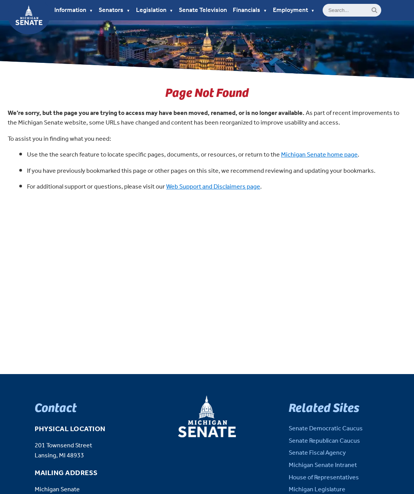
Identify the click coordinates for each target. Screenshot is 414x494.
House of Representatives (324, 478)
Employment (294, 10)
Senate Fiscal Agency (317, 453)
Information (73, 10)
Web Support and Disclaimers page (213, 187)
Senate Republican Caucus (324, 441)
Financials (250, 10)
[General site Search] (352, 10)
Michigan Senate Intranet (323, 465)
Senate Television (203, 10)
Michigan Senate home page (319, 155)
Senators (114, 10)
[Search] (374, 10)
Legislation (154, 10)
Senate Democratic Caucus (326, 429)
